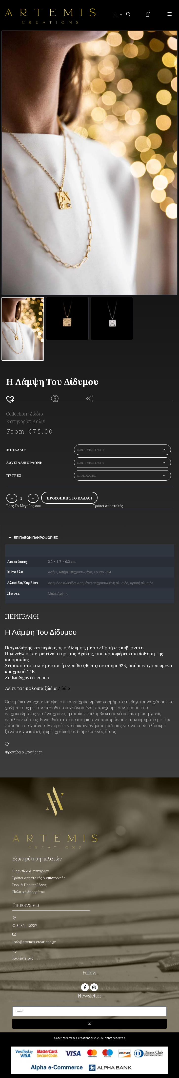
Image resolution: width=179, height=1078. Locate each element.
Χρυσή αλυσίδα (141, 583)
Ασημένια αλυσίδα (62, 583)
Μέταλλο (15, 449)
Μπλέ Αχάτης (58, 593)
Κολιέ (38, 421)
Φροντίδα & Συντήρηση (23, 752)
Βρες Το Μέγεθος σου (23, 505)
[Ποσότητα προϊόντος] (21, 498)
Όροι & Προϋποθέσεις (29, 885)
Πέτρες (13, 475)
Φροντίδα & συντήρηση (31, 871)
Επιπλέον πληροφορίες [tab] (36, 537)
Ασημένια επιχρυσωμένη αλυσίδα (102, 583)
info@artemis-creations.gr (34, 942)
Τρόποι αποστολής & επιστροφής (38, 878)
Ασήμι (52, 572)
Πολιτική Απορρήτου (28, 891)
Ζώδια (36, 413)
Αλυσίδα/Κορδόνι (23, 462)
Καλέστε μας (22, 958)
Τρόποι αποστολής (108, 505)
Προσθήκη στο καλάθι (69, 498)
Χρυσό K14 (102, 572)
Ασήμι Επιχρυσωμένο (75, 572)
